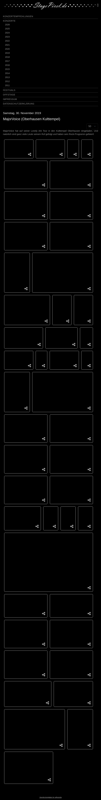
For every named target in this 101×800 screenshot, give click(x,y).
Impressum (10, 99)
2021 (7, 45)
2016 (7, 65)
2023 (7, 37)
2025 (7, 28)
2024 (7, 33)
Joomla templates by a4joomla (50, 797)
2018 (7, 57)
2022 (7, 41)
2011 (7, 85)
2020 (7, 49)
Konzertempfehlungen (18, 16)
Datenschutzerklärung (18, 103)
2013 (7, 77)
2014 (7, 73)
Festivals (9, 90)
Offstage (9, 94)
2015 (7, 69)
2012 (7, 81)
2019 (7, 53)
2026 (7, 24)
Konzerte (9, 21)
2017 (7, 61)
